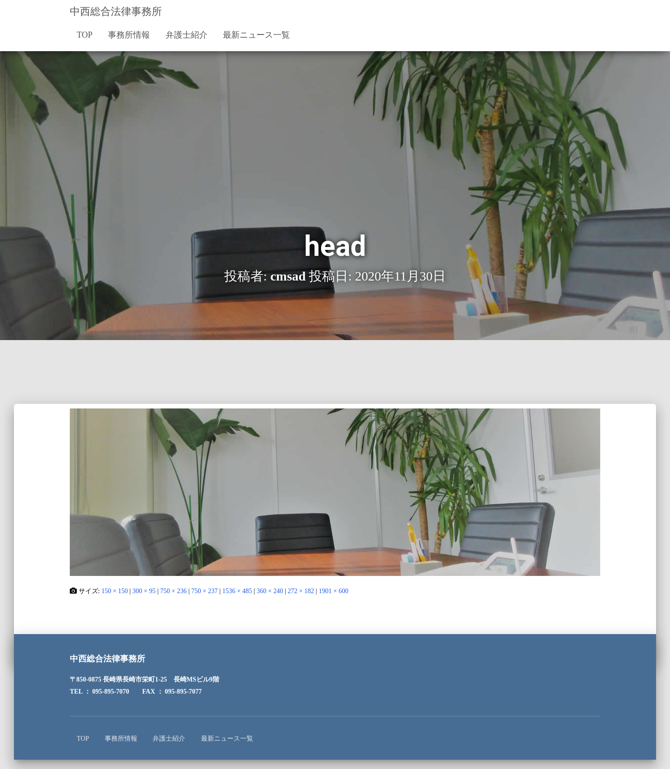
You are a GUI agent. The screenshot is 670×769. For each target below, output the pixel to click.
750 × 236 (173, 591)
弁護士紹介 (187, 35)
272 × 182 (301, 591)
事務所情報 (129, 35)
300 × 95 (144, 591)
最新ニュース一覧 (256, 35)
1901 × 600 (333, 591)
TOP (85, 35)
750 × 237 (204, 591)
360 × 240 (269, 591)
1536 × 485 (237, 591)
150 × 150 (114, 591)
